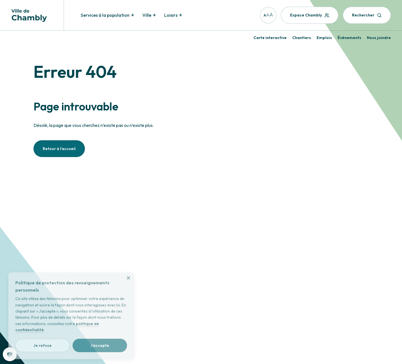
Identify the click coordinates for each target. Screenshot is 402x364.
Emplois (324, 37)
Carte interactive (270, 37)
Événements (349, 37)
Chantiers (301, 37)
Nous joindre (379, 37)
